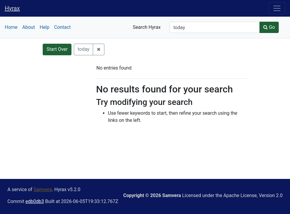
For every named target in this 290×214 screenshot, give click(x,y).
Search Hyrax (147, 27)
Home (11, 27)
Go (269, 27)
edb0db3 (35, 201)
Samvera (43, 189)
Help (45, 27)
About (28, 27)
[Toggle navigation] (277, 8)
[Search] (215, 27)
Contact (62, 27)
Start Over (57, 49)
